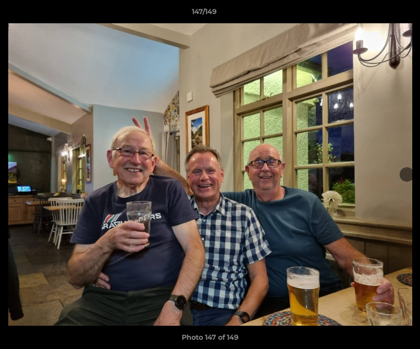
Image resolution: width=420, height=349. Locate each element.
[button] (379, 14)
